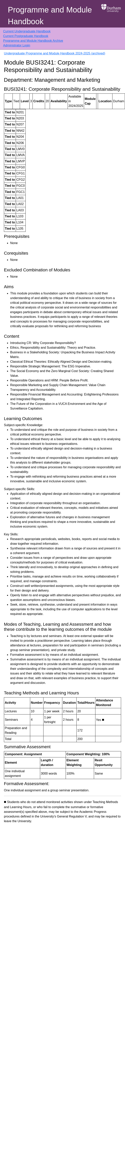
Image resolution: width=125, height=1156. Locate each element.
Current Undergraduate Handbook (27, 31)
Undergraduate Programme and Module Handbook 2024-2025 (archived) (54, 53)
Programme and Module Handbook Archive (33, 40)
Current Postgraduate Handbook (25, 36)
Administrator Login (16, 45)
